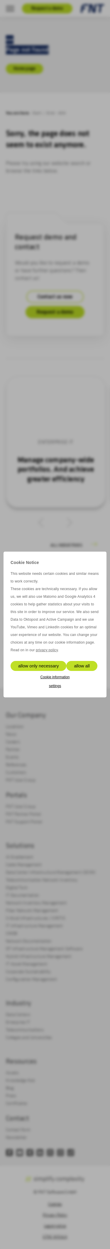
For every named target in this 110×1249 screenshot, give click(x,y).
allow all (81, 665)
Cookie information (55, 677)
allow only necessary (38, 665)
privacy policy (47, 650)
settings (55, 686)
